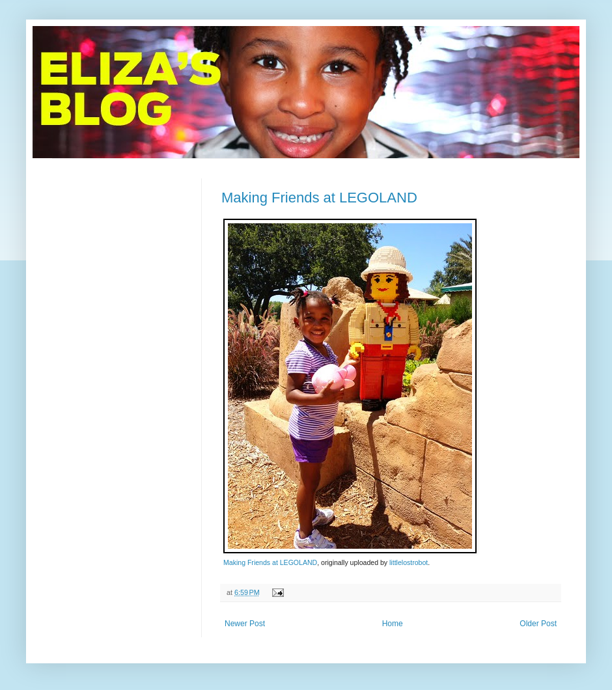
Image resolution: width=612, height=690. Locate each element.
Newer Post (245, 623)
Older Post (538, 623)
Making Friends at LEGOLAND (319, 197)
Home (392, 623)
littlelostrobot (408, 562)
